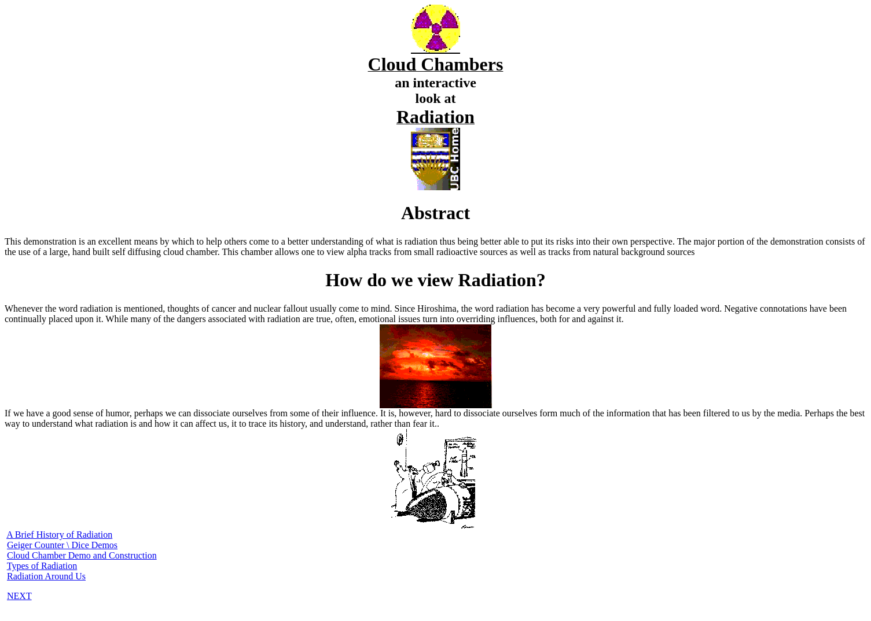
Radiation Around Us (46, 576)
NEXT (19, 596)
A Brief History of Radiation (59, 534)
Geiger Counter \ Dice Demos (62, 545)
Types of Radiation (42, 566)
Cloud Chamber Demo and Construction (82, 555)
